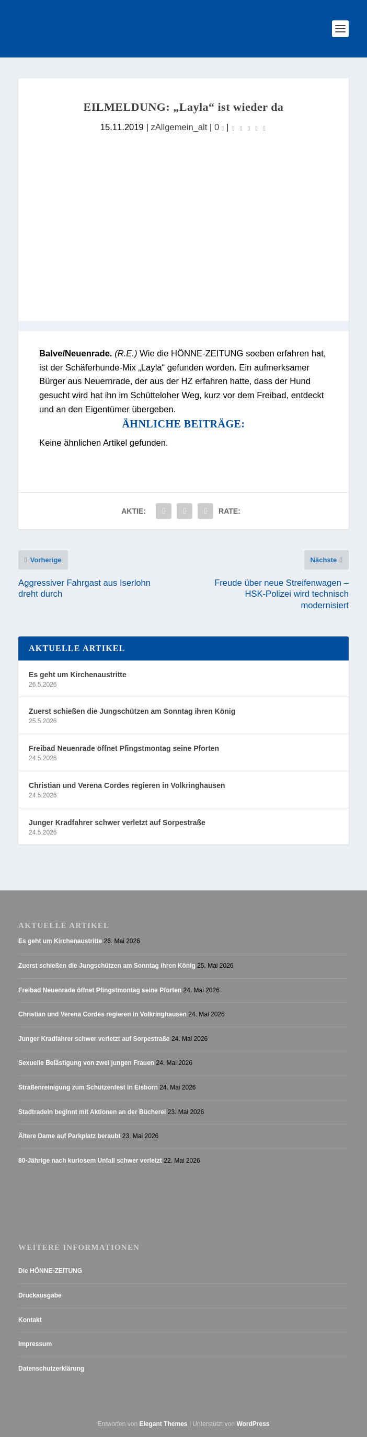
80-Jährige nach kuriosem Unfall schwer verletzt (90, 1160)
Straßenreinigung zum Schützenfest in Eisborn (88, 1087)
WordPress (252, 1424)
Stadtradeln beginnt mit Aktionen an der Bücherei (92, 1112)
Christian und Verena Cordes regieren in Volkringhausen (127, 785)
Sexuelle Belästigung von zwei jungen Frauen (86, 1063)
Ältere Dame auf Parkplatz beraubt (69, 1136)
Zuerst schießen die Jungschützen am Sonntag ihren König (132, 711)
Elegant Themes (164, 1424)
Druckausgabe (40, 1295)
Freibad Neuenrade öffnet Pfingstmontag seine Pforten (124, 748)
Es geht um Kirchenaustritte (78, 674)
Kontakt (30, 1320)
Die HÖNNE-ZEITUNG (50, 1270)
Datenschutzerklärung (51, 1368)
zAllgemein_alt (179, 127)
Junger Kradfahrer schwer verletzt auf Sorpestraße (117, 822)
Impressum (35, 1344)
